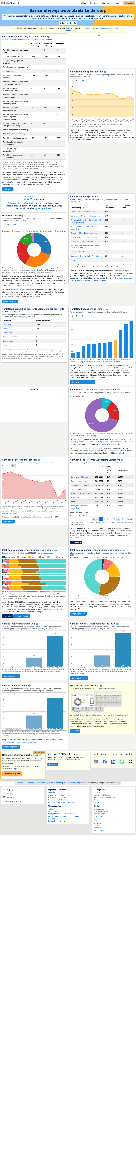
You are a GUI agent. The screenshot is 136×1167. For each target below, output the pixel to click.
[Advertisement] (102, 53)
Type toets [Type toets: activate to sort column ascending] (109, 475)
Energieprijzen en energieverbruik (61, 820)
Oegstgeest (7, 334)
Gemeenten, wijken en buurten (60, 801)
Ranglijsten (98, 809)
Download (129, 3)
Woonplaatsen (62, 804)
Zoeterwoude (8, 342)
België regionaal (69, 809)
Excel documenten (109, 727)
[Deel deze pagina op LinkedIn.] (113, 768)
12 (122, 523)
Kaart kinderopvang (101, 818)
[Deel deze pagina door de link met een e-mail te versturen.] (96, 768)
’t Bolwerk (74, 505)
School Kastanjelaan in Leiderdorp (84, 241)
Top (119, 789)
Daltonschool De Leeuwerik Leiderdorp (85, 216)
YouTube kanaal (99, 836)
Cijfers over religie (10, 303)
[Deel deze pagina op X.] (130, 768)
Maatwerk (97, 834)
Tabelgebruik (76, 546)
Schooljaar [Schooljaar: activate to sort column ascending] (99, 477)
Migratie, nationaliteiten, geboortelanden (63, 822)
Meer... (73, 260)
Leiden (5, 330)
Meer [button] (117, 3)
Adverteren (98, 829)
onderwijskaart (86, 28)
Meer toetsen (8, 523)
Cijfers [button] (93, 3)
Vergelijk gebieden (78, 618)
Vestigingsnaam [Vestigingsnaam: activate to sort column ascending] (77, 477)
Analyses (97, 799)
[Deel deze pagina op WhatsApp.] (122, 768)
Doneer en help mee (12, 780)
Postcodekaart (99, 822)
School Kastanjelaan (78, 501)
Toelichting (7, 621)
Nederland (61, 806)
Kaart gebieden (99, 815)
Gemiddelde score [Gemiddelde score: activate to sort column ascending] (123, 475)
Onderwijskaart (99, 820)
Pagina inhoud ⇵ (68, 23)
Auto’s (50, 815)
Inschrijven (53, 771)
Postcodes (52, 804)
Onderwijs (7, 189)
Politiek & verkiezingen (56, 827)
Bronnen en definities (102, 801)
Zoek (84, 3)
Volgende (129, 523)
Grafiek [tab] (74, 80)
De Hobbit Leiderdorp (79, 489)
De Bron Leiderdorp (78, 493)
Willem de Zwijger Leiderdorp (82, 497)
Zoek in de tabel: (116, 470)
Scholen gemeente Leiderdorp (82, 385)
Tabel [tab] (83, 80)
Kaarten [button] (105, 3)
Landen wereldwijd (55, 809)
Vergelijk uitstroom (22, 621)
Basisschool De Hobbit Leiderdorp (84, 212)
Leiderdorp (7, 326)
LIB (81, 446)
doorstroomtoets (123, 537)
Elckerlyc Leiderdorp (78, 485)
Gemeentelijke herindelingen (104, 804)
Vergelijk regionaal (10, 682)
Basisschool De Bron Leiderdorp (83, 252)
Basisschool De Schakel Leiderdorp (84, 233)
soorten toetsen (108, 448)
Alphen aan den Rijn (10, 338)
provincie (15, 182)
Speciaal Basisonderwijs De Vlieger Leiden (86, 256)
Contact (96, 832)
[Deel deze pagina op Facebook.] (105, 768)
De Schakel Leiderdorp (79, 481)
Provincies (52, 806)
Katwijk (5, 347)
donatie (5, 769)
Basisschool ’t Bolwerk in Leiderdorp (84, 237)
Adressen (51, 799)
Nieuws (96, 806)
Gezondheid (52, 818)
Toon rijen (77, 519)
